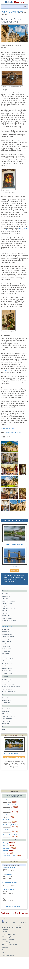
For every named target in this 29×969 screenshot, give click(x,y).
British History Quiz (7, 937)
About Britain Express (8, 955)
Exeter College (6, 639)
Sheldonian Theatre (7, 618)
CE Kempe (6, 370)
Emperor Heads (6, 709)
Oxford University (7, 626)
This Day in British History (9, 944)
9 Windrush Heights (8, 889)
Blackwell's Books (6, 593)
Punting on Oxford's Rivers (9, 716)
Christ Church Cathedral (8, 601)
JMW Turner (23, 228)
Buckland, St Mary (7, 830)
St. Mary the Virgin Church (9, 620)
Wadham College (6, 670)
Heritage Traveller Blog (8, 934)
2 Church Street (7, 874)
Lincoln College (6, 646)
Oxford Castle (5, 610)
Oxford (4, 588)
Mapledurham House (8, 800)
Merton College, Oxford (9, 805)
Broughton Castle (6, 700)
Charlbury (5, 843)
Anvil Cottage (6, 897)
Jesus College (5, 644)
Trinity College (6, 665)
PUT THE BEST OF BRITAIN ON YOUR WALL (14, 757)
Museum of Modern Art (8, 684)
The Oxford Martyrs (7, 718)
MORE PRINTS (14, 570)
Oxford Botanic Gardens (8, 608)
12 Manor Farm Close (8, 867)
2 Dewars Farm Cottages (9, 882)
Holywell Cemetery (7, 713)
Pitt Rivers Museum (7, 689)
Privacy (4, 952)
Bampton (5, 845)
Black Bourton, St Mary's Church (11, 825)
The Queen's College (7, 658)
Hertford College (6, 641)
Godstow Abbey (6, 702)
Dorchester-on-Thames (9, 855)
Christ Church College (8, 636)
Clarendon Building (7, 603)
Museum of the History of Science (11, 686)
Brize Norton (6, 848)
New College (5, 653)
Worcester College (7, 673)
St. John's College (7, 663)
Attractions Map (6, 623)
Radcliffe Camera (6, 615)
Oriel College (5, 656)
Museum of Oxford (7, 682)
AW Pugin (7, 230)
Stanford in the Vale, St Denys (10, 835)
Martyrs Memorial (6, 606)
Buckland (5, 850)
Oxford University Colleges (13, 432)
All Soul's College (6, 629)
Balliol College (5, 631)
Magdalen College (7, 648)
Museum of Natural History (9, 691)
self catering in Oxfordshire (13, 906)
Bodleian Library (6, 596)
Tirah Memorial (6, 721)
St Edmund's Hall (6, 661)
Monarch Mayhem (7, 942)
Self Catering (5, 730)
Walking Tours (5, 723)
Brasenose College (7, 634)
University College (7, 668)
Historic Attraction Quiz (8, 939)
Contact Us (5, 950)
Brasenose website (7, 428)
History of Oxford (6, 711)
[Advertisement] (15, 780)
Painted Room (5, 613)
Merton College (6, 651)
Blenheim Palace (6, 698)
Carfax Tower (5, 598)
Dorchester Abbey (7, 810)
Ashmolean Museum (7, 679)
